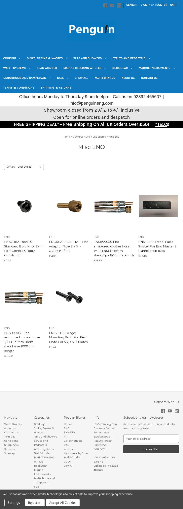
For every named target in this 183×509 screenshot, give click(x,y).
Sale (62, 78)
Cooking (11, 58)
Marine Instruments (157, 68)
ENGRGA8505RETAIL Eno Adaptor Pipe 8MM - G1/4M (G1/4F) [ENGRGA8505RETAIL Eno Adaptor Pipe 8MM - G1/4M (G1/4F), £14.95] (68, 246)
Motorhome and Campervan (27, 78)
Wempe (69, 449)
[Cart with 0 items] (173, 5)
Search (131, 5)
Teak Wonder (47, 68)
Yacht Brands (104, 78)
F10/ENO (69, 432)
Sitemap (9, 453)
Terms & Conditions (18, 87)
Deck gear (122, 68)
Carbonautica (73, 440)
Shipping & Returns (56, 87)
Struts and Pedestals (131, 58)
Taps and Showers (90, 58)
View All (68, 465)
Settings (14, 502)
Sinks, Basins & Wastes (47, 58)
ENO (66, 428)
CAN (66, 445)
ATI (65, 436)
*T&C (161, 124)
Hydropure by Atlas (76, 453)
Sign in (145, 5)
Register (161, 5)
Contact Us (149, 78)
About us (128, 78)
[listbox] (30, 167)
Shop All (81, 78)
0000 (67, 461)
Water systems (17, 68)
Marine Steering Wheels (84, 68)
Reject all (34, 502)
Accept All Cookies (62, 502)
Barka (68, 424)
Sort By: (11, 166)
